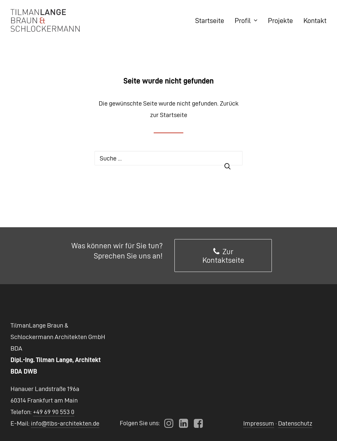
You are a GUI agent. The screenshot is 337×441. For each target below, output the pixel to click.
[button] (168, 425)
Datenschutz (295, 423)
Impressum (258, 423)
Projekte (280, 20)
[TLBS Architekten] (45, 20)
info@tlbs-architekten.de (65, 423)
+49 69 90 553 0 (53, 411)
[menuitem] (212, 20)
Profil (246, 20)
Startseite (209, 20)
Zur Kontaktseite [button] (223, 255)
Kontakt (314, 20)
